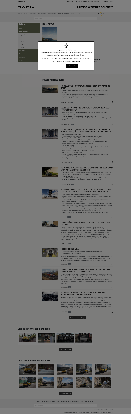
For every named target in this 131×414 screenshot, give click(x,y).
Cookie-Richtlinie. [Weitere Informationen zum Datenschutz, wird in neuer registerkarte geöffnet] (76, 61)
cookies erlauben (72, 66)
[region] (66, 55)
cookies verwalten (59, 66)
